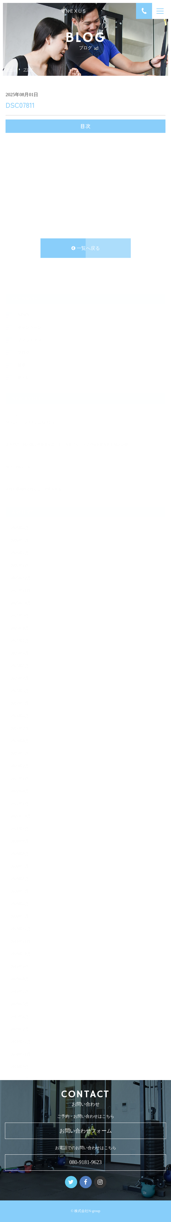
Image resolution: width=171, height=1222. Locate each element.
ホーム (11, 69)
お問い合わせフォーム (85, 1131)
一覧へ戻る (85, 248)
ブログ (28, 69)
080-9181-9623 (85, 1162)
